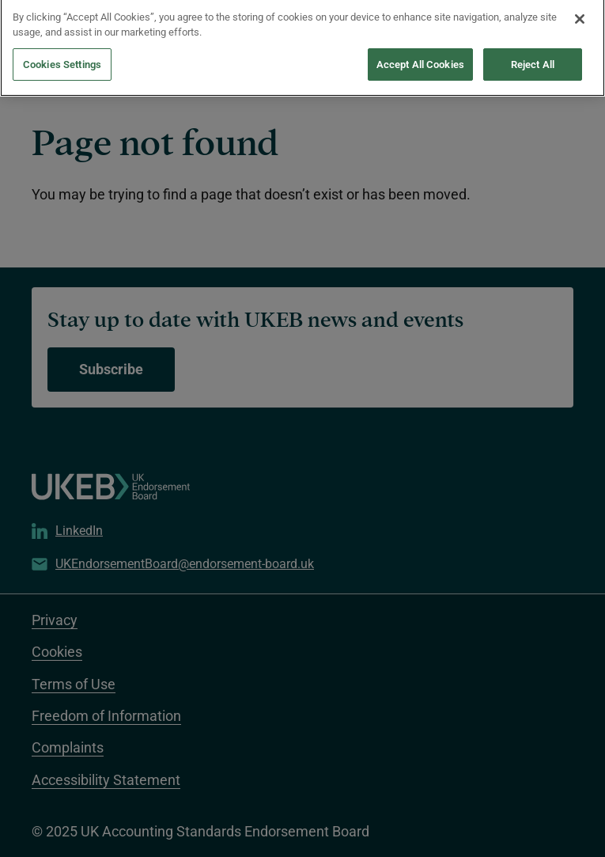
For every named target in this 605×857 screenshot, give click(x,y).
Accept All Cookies (420, 57)
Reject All (532, 57)
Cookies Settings (62, 57)
